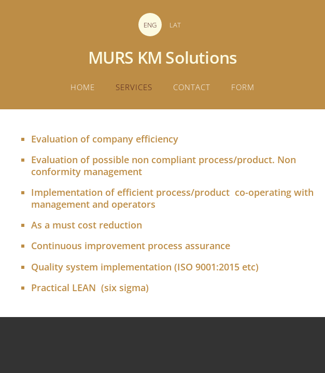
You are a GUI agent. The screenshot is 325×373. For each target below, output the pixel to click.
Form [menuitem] (243, 87)
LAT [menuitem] (175, 25)
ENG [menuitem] (150, 25)
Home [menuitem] (82, 87)
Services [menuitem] (134, 87)
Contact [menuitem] (191, 87)
